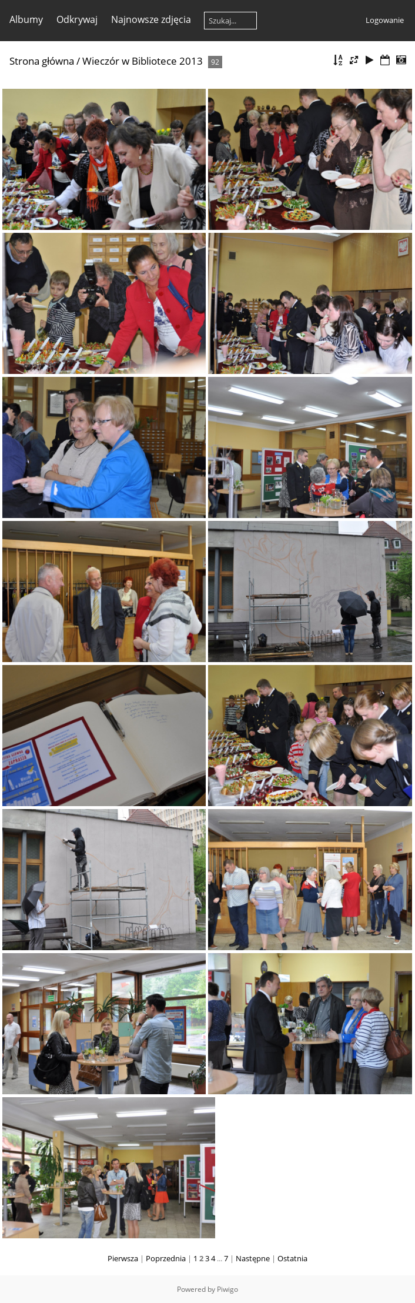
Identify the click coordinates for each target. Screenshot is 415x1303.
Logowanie (385, 20)
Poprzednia (166, 1258)
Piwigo (227, 1289)
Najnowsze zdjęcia (151, 19)
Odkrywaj (77, 19)
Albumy (26, 19)
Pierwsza (123, 1258)
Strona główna (41, 61)
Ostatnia (292, 1258)
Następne (253, 1258)
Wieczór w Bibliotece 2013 (142, 61)
